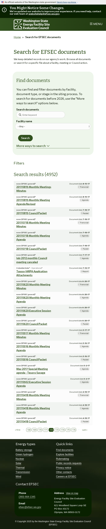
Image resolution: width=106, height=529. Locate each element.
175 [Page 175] (68, 429)
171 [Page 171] (45, 429)
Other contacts (64, 472)
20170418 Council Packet (31, 421)
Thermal (20, 467)
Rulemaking (62, 459)
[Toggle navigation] (96, 24)
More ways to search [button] (31, 146)
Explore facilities (65, 454)
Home (17, 37)
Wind (18, 476)
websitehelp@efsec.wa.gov (43, 13)
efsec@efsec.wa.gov (30, 507)
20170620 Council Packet (31, 324)
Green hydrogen (24, 454)
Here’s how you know (66, 2)
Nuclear (20, 459)
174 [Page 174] (62, 429)
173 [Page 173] (56, 429)
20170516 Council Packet (31, 359)
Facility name (24, 121)
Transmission (23, 472)
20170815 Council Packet (31, 213)
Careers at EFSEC (66, 476)
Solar (18, 463)
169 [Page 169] (34, 429)
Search (25, 138)
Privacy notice (63, 467)
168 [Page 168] (28, 429)
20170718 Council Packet (31, 248)
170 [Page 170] (40, 429)
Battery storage (24, 450)
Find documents (64, 450)
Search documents (27, 109)
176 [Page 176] (73, 429)
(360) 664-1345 (27, 496)
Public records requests (68, 463)
